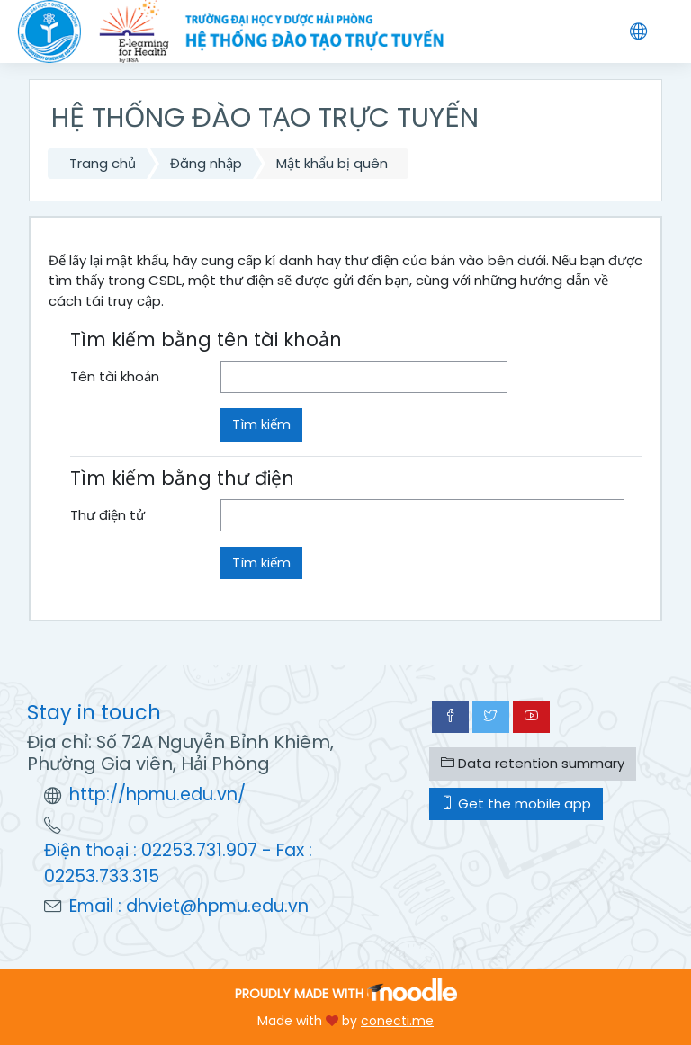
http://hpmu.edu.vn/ (157, 794)
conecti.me (397, 1021)
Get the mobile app (516, 803)
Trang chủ (102, 163)
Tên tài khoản (114, 376)
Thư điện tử (107, 514)
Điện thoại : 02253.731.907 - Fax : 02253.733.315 (178, 863)
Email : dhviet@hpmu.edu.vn (189, 906)
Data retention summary (532, 763)
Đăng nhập (206, 163)
